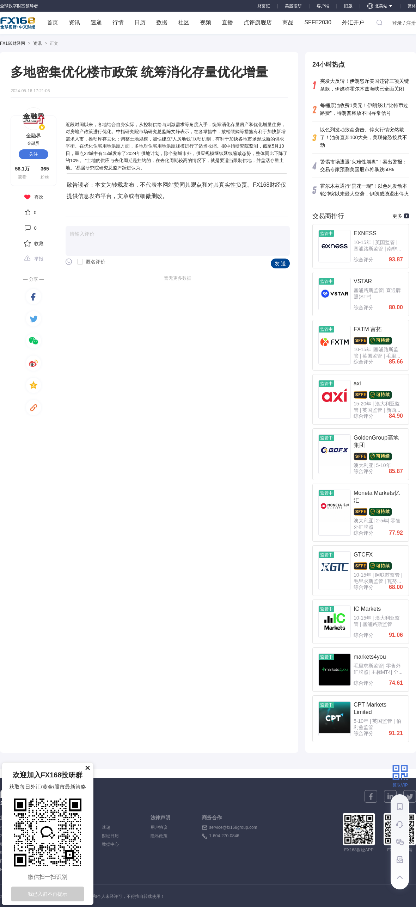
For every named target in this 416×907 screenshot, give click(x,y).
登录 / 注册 (404, 23)
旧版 (348, 6)
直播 (227, 22)
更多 (400, 215)
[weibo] (33, 363)
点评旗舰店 (258, 22)
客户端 (323, 6)
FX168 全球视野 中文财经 (18, 23)
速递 (96, 22)
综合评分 (363, 259)
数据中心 (110, 844)
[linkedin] (390, 796)
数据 (161, 22)
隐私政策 (159, 835)
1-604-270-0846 (224, 835)
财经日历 (110, 835)
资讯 (74, 22)
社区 (183, 22)
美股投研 (293, 6)
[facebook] (33, 296)
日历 (140, 22)
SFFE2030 (317, 22)
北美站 (380, 6)
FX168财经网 (12, 43)
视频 (205, 22)
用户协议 (159, 827)
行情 (118, 22)
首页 (52, 22)
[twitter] (33, 318)
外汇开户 (353, 22)
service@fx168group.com (233, 827)
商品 (288, 22)
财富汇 (263, 6)
